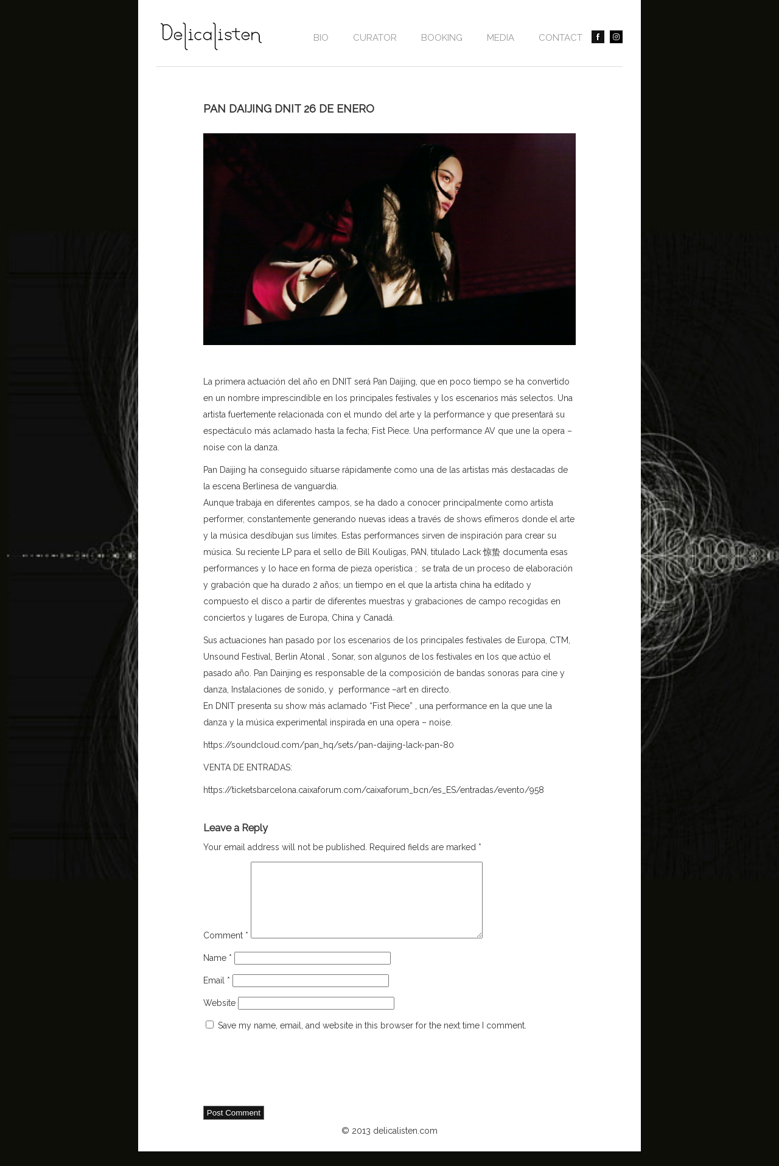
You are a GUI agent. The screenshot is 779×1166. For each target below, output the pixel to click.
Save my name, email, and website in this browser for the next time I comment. (372, 1040)
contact (560, 37)
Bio (321, 37)
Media (500, 37)
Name (217, 972)
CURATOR (375, 37)
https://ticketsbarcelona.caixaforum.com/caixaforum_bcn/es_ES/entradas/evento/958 (373, 790)
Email (216, 995)
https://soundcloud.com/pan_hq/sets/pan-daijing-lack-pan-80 (328, 745)
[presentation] (295, 1084)
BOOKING (442, 37)
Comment (225, 950)
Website (219, 1017)
